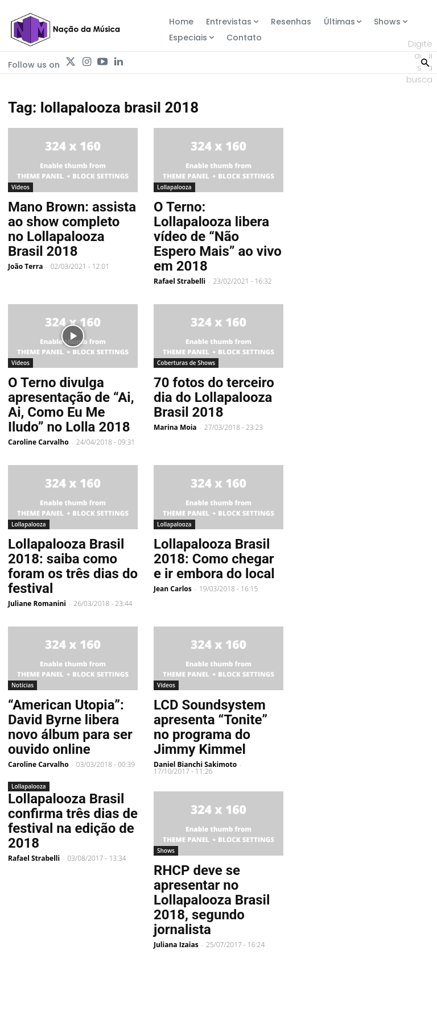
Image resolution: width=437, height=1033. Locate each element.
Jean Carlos (173, 589)
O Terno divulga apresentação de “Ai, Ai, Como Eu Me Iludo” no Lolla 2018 (71, 405)
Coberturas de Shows (186, 363)
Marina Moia (175, 427)
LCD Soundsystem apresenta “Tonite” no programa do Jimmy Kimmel (210, 727)
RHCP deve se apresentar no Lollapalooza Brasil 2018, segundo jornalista (212, 899)
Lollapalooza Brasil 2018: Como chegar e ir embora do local (214, 559)
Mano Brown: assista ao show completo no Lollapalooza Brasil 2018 (72, 229)
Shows (166, 850)
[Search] (425, 61)
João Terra (25, 266)
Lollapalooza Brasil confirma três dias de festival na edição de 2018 (73, 821)
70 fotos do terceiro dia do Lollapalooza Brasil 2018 (214, 397)
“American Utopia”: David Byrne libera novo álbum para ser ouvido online (70, 727)
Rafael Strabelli (179, 281)
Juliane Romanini (37, 603)
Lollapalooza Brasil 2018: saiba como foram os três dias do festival (73, 566)
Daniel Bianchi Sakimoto (195, 764)
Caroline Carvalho (38, 442)
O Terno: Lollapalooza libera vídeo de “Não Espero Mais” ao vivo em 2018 (218, 236)
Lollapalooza (174, 187)
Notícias (22, 685)
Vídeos (20, 187)
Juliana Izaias (176, 944)
